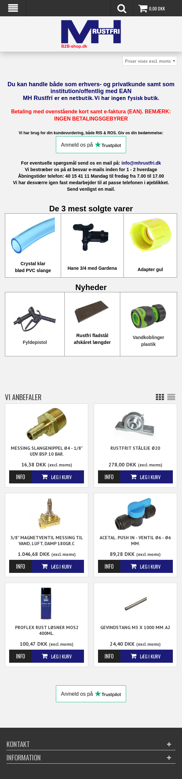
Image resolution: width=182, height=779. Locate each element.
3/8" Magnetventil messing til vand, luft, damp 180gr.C (46, 540)
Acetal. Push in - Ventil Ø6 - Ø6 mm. (135, 540)
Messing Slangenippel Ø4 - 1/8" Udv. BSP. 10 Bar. (47, 451)
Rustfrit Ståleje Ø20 (135, 448)
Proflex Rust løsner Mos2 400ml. (46, 630)
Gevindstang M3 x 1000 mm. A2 (135, 627)
